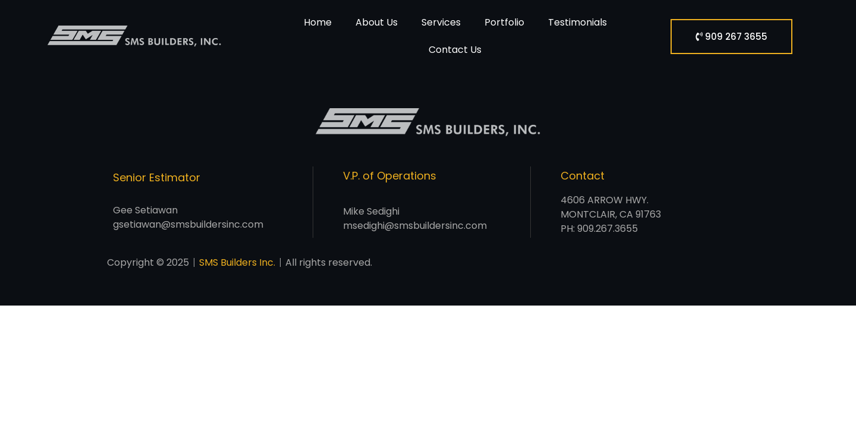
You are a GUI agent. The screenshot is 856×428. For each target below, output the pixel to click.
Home (318, 22)
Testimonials (577, 22)
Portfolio (504, 22)
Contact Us (455, 49)
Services (441, 22)
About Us (376, 22)
